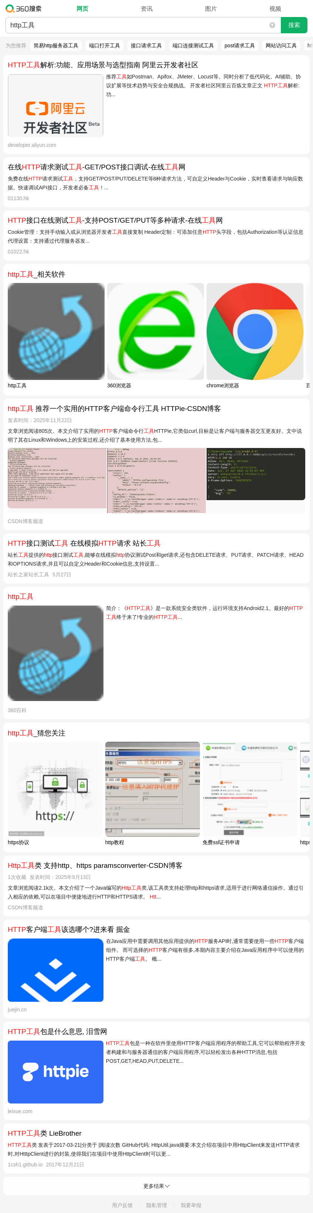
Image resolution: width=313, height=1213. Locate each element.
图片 (211, 9)
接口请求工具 (146, 45)
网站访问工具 (281, 45)
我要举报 (191, 1205)
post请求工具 (240, 45)
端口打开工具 (104, 45)
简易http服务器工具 (56, 45)
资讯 (147, 9)
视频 (275, 9)
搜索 (294, 25)
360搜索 (25, 8)
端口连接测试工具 (193, 45)
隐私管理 (156, 1205)
